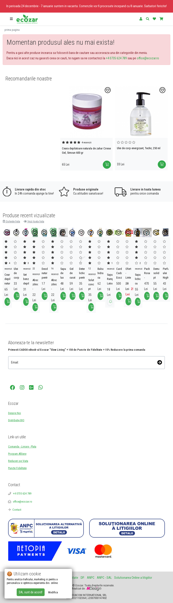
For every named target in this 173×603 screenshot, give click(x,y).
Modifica (53, 592)
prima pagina (12, 29)
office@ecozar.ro (148, 58)
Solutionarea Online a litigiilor (133, 578)
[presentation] (32, 375)
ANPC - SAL (104, 578)
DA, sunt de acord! (30, 592)
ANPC (90, 578)
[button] (11, 19)
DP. (82, 578)
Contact (16, 509)
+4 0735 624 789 (116, 58)
